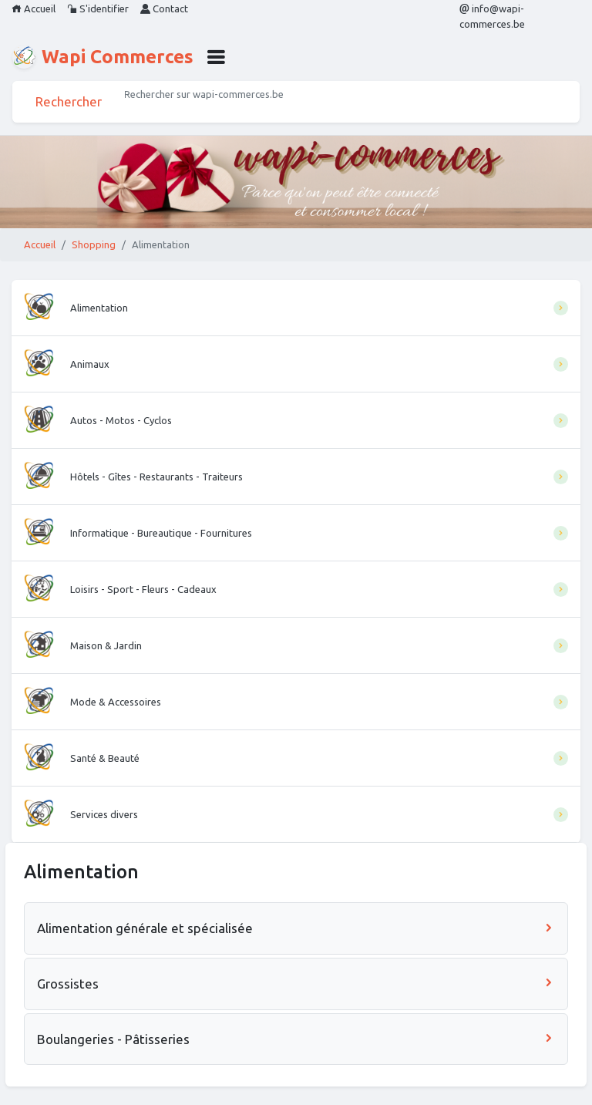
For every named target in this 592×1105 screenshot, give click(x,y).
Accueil (34, 8)
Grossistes (296, 983)
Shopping (94, 244)
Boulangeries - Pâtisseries (296, 1039)
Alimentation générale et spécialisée (296, 928)
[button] (216, 57)
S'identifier (98, 8)
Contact (164, 8)
